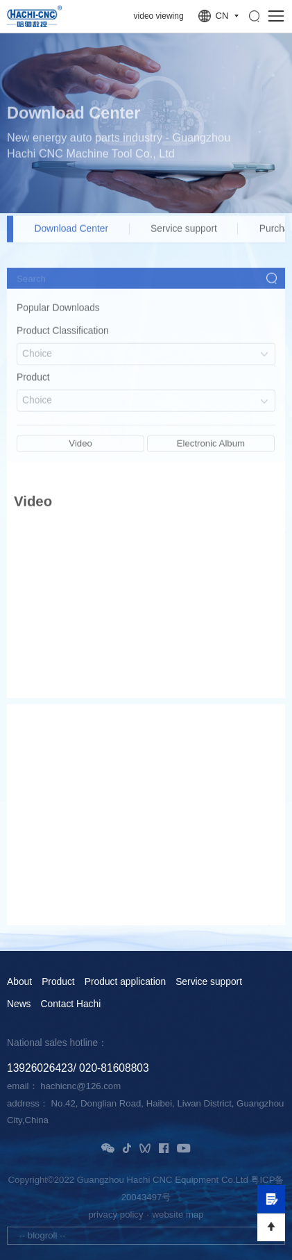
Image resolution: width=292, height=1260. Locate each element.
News (19, 1004)
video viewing (159, 16)
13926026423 (40, 1068)
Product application (125, 982)
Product (58, 982)
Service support (184, 235)
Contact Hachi (71, 1004)
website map (178, 1214)
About (19, 982)
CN (221, 15)
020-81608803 (114, 1068)
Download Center (71, 235)
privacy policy (115, 1214)
